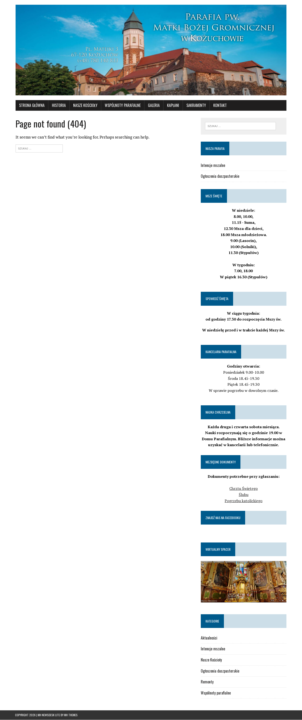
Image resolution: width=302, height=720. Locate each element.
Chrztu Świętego (244, 488)
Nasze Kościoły (85, 105)
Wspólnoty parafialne (216, 693)
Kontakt (219, 105)
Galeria (153, 105)
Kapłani (173, 105)
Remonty (207, 682)
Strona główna (31, 105)
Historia (58, 105)
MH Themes (71, 715)
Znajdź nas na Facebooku (223, 517)
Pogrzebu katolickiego (244, 501)
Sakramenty (196, 105)
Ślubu (244, 494)
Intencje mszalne (213, 165)
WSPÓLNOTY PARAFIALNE (122, 105)
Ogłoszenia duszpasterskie (220, 176)
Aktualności (209, 638)
